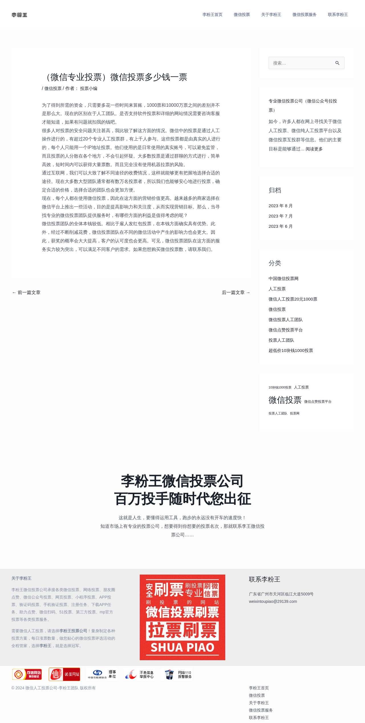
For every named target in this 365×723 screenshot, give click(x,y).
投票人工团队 (282, 340)
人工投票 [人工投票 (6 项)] (301, 387)
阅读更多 (315, 149)
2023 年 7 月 (281, 216)
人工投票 (278, 289)
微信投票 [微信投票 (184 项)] (285, 400)
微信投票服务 (311, 14)
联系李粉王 (340, 14)
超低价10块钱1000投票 (292, 350)
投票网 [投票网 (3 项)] (294, 413)
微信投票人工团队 (287, 319)
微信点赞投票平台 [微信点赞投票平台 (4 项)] (318, 402)
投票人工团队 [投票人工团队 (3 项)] (278, 413)
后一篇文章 (236, 292)
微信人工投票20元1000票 (294, 299)
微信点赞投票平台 (287, 330)
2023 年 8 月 (281, 206)
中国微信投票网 (285, 278)
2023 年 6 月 (281, 226)
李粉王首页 (233, 14)
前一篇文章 (26, 292)
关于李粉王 (283, 14)
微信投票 (258, 14)
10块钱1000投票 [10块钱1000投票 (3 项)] (280, 387)
